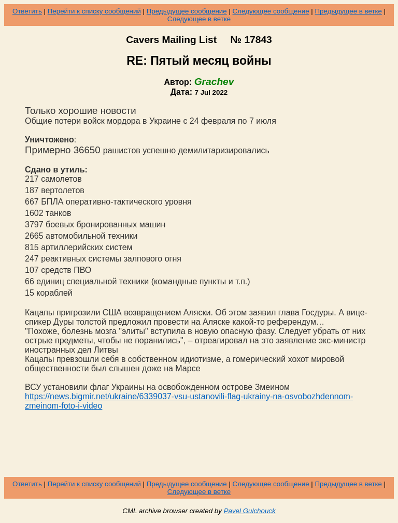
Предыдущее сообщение (187, 11)
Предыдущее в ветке (348, 11)
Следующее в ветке (199, 19)
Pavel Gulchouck (250, 511)
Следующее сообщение (271, 11)
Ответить (27, 11)
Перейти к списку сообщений (94, 11)
